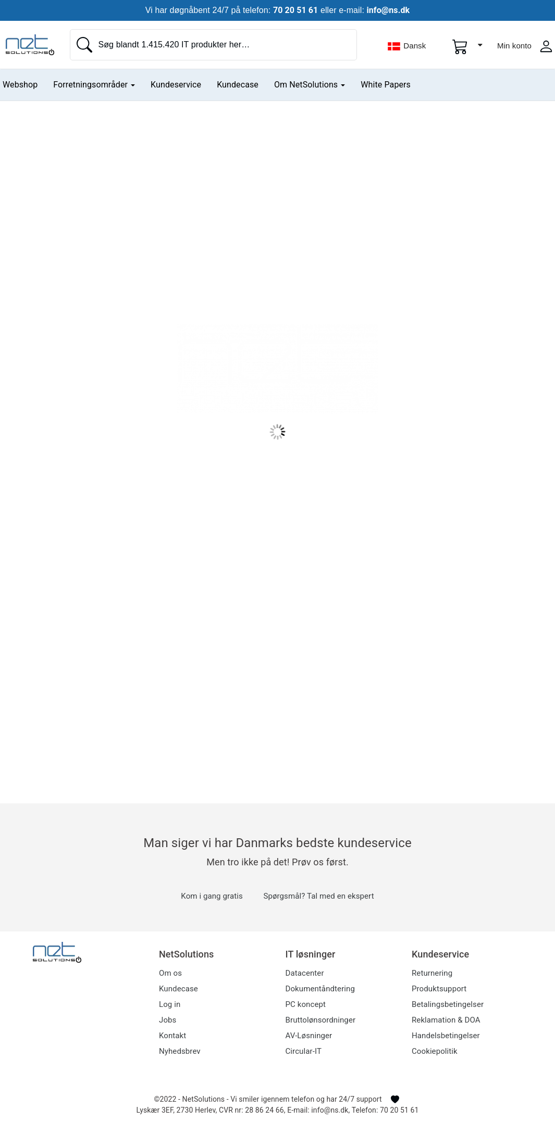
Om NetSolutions (309, 85)
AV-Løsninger (309, 1035)
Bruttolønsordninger (321, 1020)
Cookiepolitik (435, 1051)
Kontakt (172, 1035)
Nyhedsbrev (180, 1051)
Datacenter (305, 973)
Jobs (167, 1020)
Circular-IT (304, 1051)
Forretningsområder (94, 85)
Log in (169, 1004)
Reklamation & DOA (446, 1020)
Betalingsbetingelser (448, 1004)
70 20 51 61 (295, 10)
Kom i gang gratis (211, 896)
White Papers (386, 85)
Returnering (432, 973)
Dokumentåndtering (320, 988)
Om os (170, 973)
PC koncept (306, 1004)
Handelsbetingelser (446, 1035)
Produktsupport (439, 988)
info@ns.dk (388, 10)
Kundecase (237, 85)
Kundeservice (176, 85)
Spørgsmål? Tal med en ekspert (318, 896)
